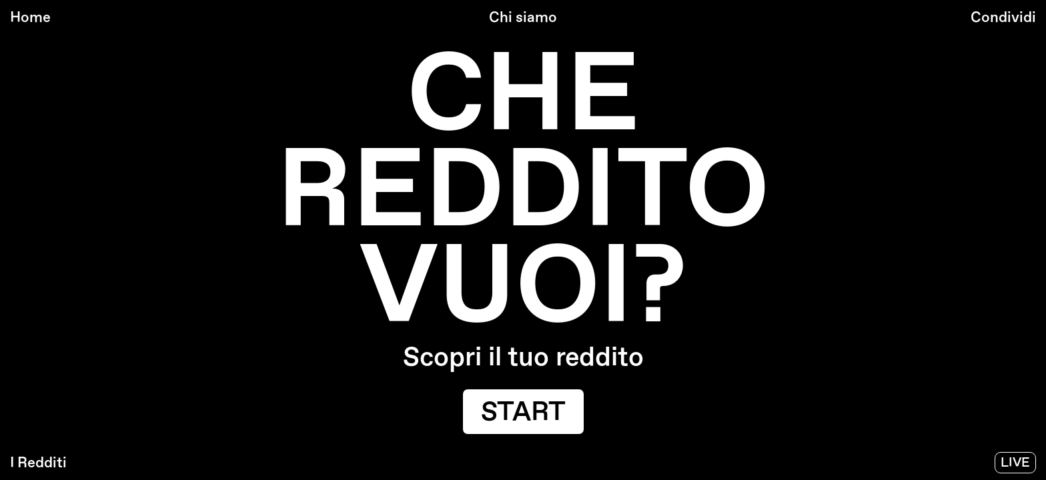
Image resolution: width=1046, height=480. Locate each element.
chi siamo (523, 17)
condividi (1003, 17)
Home (30, 17)
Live (1015, 463)
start (523, 412)
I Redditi (38, 462)
